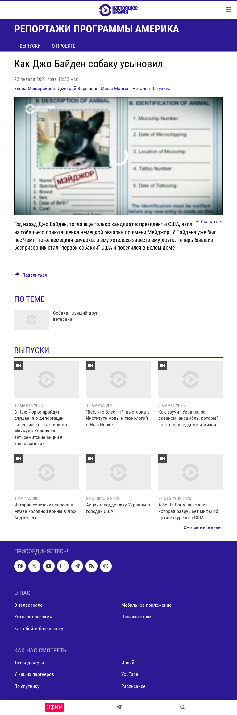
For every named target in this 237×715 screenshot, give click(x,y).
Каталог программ (33, 617)
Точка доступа (29, 662)
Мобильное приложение (146, 605)
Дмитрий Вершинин (78, 88)
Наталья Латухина (151, 88)
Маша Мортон (115, 88)
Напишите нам (136, 617)
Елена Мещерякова (34, 88)
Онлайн (129, 662)
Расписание (133, 686)
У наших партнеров (34, 674)
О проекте (63, 46)
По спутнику (27, 686)
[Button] (31, 276)
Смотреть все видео (203, 527)
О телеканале (28, 605)
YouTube (129, 674)
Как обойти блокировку (38, 628)
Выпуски (30, 46)
